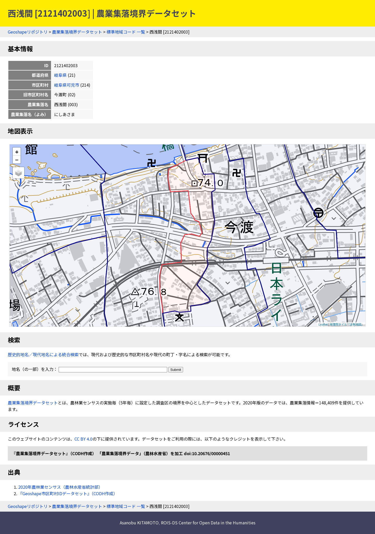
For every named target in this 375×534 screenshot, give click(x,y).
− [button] (16, 159)
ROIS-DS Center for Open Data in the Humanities (208, 522)
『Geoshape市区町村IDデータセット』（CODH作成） (67, 493)
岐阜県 (60, 75)
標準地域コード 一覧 (126, 32)
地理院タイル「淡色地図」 (347, 324)
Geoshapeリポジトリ (28, 32)
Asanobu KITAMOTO (139, 522)
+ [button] (16, 152)
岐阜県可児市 (66, 85)
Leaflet (323, 324)
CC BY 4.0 (83, 439)
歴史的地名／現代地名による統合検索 (43, 354)
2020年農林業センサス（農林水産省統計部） (60, 487)
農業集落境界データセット (77, 32)
